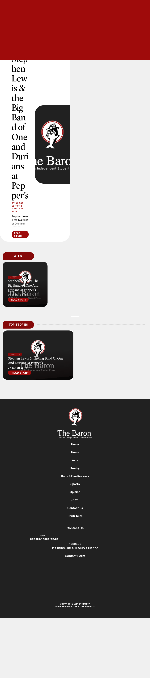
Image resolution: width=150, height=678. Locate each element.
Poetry (75, 468)
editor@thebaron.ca (44, 539)
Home (75, 444)
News (75, 452)
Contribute (75, 516)
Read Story (18, 299)
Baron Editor (18, 204)
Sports (75, 484)
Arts (75, 460)
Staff (75, 500)
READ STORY (18, 234)
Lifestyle (15, 354)
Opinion (75, 492)
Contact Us (75, 508)
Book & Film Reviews (75, 476)
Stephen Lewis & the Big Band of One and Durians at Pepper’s (20, 127)
